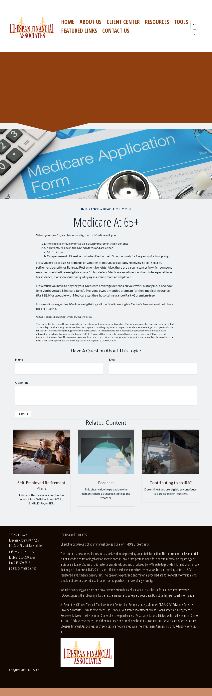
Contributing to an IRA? (170, 482)
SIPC (169, 604)
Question (21, 382)
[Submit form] (23, 414)
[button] (90, 21)
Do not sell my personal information (173, 595)
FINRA (161, 604)
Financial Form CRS (76, 534)
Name (19, 359)
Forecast (106, 482)
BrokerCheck (141, 544)
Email (112, 359)
